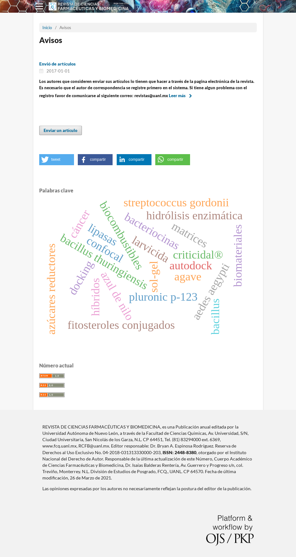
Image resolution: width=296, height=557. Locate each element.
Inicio (47, 27)
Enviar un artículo (60, 130)
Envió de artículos (57, 63)
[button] (56, 159)
